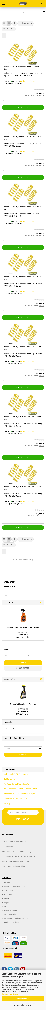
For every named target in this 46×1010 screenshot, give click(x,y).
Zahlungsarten (9, 891)
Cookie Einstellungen (12, 922)
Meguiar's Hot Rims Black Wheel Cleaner (23, 627)
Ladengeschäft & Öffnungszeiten (14, 842)
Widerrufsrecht (10, 914)
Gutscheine (8, 895)
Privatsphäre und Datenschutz (16, 918)
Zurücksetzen (23, 668)
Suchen (7, 883)
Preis (6, 650)
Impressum (8, 903)
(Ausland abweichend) (27, 81)
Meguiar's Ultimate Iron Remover (23, 704)
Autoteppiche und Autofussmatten (15, 861)
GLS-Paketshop (8, 847)
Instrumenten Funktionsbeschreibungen (19, 794)
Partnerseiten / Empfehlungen (15, 799)
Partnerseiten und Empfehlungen (14, 866)
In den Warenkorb (23, 107)
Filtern (23, 663)
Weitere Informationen (23, 1005)
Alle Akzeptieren (23, 999)
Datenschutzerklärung (10, 994)
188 (5, 596)
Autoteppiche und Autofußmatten (17, 784)
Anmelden (23, 755)
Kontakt (7, 899)
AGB (5, 906)
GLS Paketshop (9, 779)
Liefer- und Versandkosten (14, 887)
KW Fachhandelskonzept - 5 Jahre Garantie (20, 789)
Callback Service (10, 910)
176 (5, 592)
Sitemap (7, 804)
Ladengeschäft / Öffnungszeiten (16, 774)
